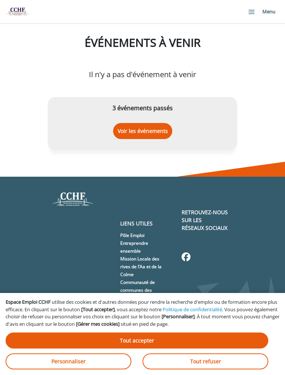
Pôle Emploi (132, 235)
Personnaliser (68, 361)
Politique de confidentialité (192, 309)
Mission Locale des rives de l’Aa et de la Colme (140, 267)
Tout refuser (205, 361)
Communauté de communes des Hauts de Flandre (138, 290)
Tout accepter (137, 340)
